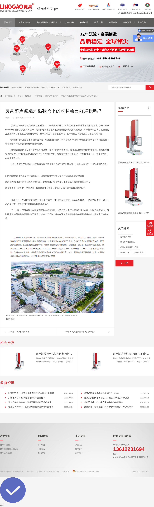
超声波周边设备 (6, 453)
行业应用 (84, 22)
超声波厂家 (66, 87)
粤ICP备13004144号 (51, 472)
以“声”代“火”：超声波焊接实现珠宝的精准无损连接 (31, 393)
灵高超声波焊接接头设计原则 (83, 332)
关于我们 (78, 453)
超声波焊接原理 (51, 96)
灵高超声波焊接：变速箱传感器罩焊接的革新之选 (106, 398)
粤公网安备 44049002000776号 (85, 472)
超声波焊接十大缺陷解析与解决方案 (54, 353)
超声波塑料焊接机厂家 (50, 87)
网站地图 (65, 472)
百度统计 (145, 472)
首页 (20, 96)
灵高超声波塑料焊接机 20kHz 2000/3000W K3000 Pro (134, 213)
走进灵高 (142, 22)
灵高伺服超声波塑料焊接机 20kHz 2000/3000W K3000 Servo (134, 162)
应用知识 (41, 445)
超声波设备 (69, 22)
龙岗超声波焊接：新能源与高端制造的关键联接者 (31, 407)
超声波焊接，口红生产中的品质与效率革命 (103, 402)
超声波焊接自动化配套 (47, 22)
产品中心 (5, 436)
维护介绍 (41, 453)
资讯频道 (28, 96)
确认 (2, 505)
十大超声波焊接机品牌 (54, 315)
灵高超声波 (77, 87)
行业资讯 (41, 449)
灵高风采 (78, 445)
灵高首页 (8, 22)
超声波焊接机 (24, 22)
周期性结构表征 (23, 332)
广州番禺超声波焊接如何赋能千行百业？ (26, 398)
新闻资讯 (127, 22)
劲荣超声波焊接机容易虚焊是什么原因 (101, 393)
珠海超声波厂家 (71, 315)
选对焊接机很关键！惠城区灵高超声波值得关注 (29, 402)
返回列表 (124, 263)
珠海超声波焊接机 (32, 87)
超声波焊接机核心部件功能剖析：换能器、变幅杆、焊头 (131, 353)
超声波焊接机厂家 (36, 315)
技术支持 (38, 96)
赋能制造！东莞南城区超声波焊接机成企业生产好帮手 (108, 407)
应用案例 (113, 22)
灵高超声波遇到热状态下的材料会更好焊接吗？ (80, 96)
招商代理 (98, 22)
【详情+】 (69, 362)
